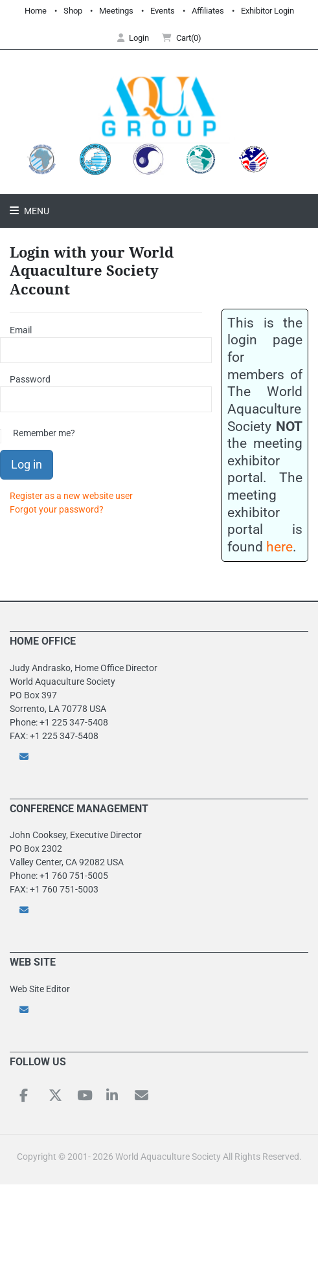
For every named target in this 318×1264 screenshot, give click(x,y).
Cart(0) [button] (181, 38)
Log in (26, 464)
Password (30, 379)
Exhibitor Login (267, 11)
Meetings (116, 11)
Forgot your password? (57, 509)
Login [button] (133, 38)
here (279, 546)
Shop (72, 11)
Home (36, 11)
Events (162, 11)
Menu (35, 211)
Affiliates (208, 11)
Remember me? (44, 433)
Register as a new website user (71, 496)
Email (21, 330)
